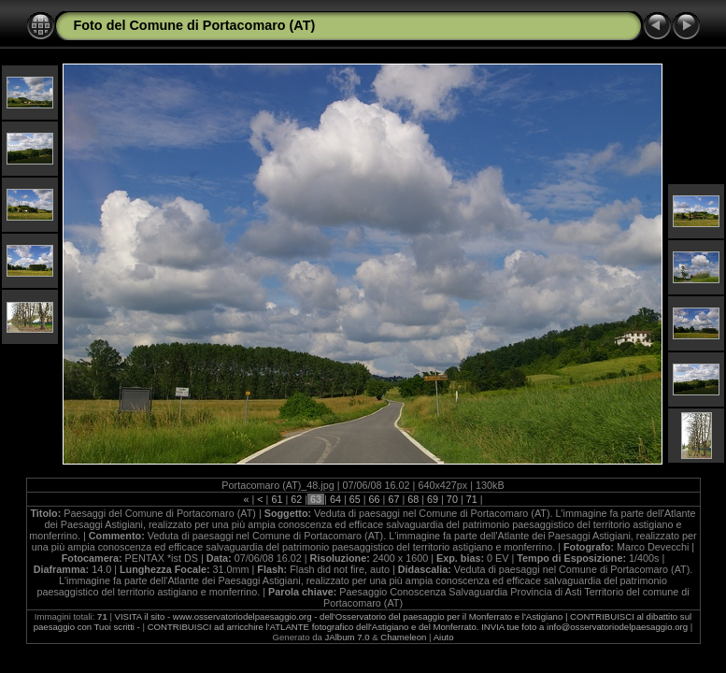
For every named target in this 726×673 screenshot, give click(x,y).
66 (374, 499)
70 (452, 499)
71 (471, 499)
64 (335, 499)
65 (355, 499)
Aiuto (444, 637)
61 (276, 499)
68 (413, 499)
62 (296, 499)
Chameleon (403, 637)
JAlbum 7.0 (347, 637)
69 (432, 499)
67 (393, 499)
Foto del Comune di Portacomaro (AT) (195, 25)
